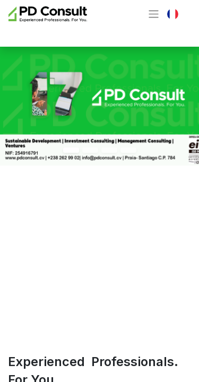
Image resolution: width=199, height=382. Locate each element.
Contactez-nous (55, 33)
